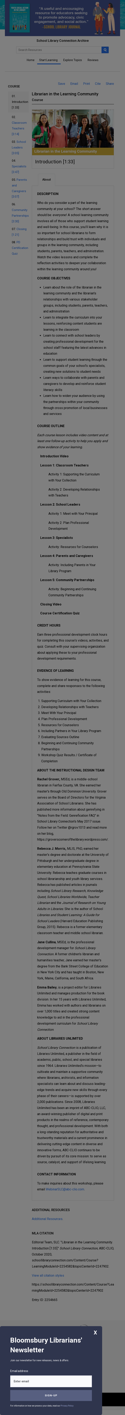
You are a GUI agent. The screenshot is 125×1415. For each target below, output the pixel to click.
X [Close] (95, 1332)
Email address (19, 1371)
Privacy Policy (67, 1406)
